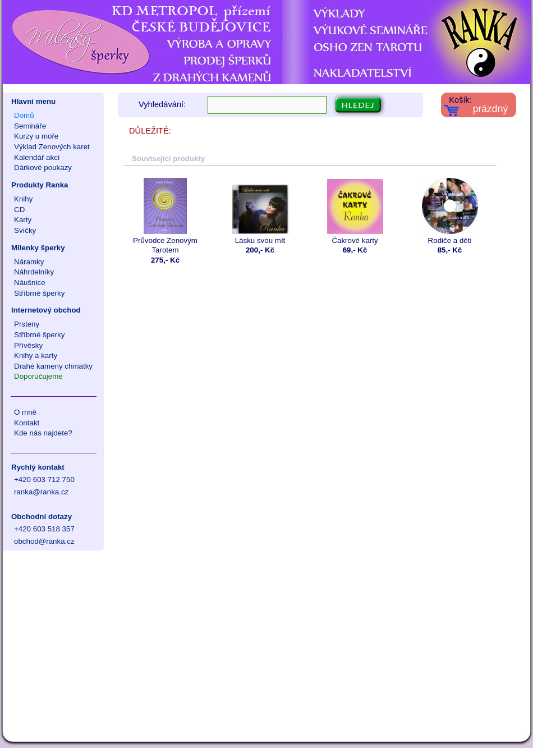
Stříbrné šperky (39, 293)
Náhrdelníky (34, 272)
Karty (22, 219)
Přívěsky (28, 345)
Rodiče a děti (449, 211)
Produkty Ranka (39, 185)
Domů (24, 115)
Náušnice (29, 282)
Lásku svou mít (260, 211)
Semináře (30, 126)
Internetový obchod (46, 310)
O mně (25, 412)
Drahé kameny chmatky (53, 366)
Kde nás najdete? (43, 433)
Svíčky (25, 230)
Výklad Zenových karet (52, 147)
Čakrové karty (355, 211)
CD (19, 209)
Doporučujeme (38, 376)
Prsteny (26, 324)
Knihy (23, 199)
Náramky (29, 262)
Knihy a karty (35, 355)
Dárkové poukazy (43, 167)
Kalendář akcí (37, 157)
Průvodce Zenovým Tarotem (165, 216)
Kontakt (26, 423)
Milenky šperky (38, 248)
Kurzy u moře (36, 136)
